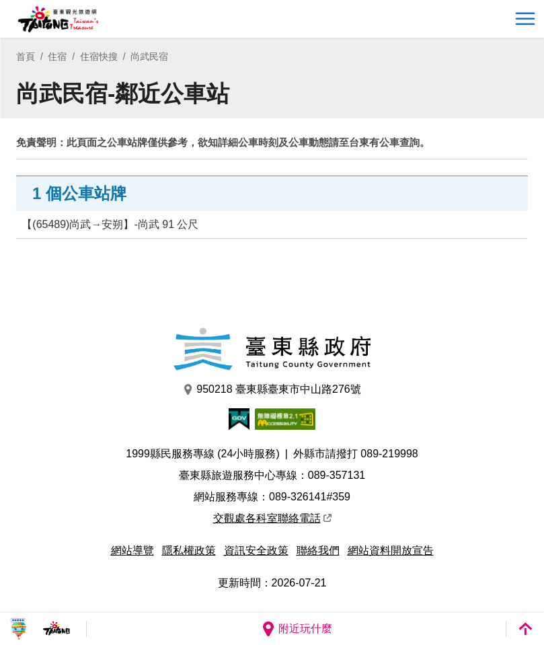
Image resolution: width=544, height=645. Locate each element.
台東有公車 (374, 142)
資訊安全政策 (256, 550)
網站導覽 (132, 550)
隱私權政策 (189, 550)
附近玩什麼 (296, 628)
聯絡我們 (318, 550)
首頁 (25, 56)
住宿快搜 (99, 56)
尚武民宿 (149, 56)
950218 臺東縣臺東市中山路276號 (272, 389)
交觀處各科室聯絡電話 (272, 518)
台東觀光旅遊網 (58, 19)
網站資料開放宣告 (391, 550)
